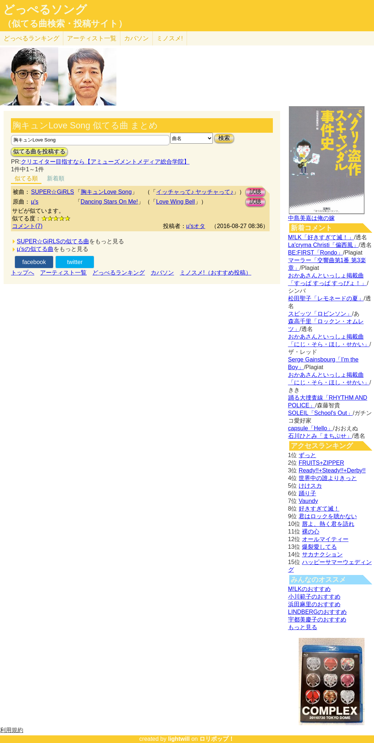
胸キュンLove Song (106, 192)
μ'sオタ (195, 226)
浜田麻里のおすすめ (314, 604)
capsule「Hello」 (310, 428)
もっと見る (302, 627)
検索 (224, 138)
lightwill (179, 739)
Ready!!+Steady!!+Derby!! (332, 470)
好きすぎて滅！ (319, 509)
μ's (34, 202)
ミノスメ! (169, 38)
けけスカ (310, 486)
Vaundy (308, 501)
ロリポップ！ (216, 739)
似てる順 (26, 178)
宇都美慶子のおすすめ (317, 619)
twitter (75, 262)
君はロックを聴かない (328, 516)
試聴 (255, 192)
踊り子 (307, 493)
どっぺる (31, 38)
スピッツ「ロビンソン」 (320, 314)
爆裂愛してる (319, 547)
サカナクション (322, 554)
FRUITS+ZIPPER (321, 463)
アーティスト (91, 38)
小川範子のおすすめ (314, 597)
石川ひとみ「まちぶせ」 (320, 436)
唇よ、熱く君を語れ (328, 524)
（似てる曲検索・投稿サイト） (65, 23)
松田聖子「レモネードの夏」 (326, 298)
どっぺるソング (45, 9)
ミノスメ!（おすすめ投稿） (215, 272)
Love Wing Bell (175, 202)
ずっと (307, 455)
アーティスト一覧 (63, 272)
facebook (34, 262)
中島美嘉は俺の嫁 (311, 218)
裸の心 (310, 531)
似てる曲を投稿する (39, 151)
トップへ (22, 272)
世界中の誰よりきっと (328, 478)
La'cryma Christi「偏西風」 (323, 245)
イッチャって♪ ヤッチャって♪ (194, 192)
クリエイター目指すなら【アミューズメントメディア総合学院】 (105, 162)
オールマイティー (325, 539)
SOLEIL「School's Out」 (320, 413)
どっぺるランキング (118, 272)
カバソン (136, 38)
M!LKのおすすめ (309, 589)
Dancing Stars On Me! (109, 202)
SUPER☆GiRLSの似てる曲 (53, 241)
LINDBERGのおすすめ (317, 612)
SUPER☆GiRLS (52, 192)
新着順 (55, 178)
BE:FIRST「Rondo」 (315, 252)
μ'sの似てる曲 (35, 249)
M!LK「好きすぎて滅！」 (321, 237)
